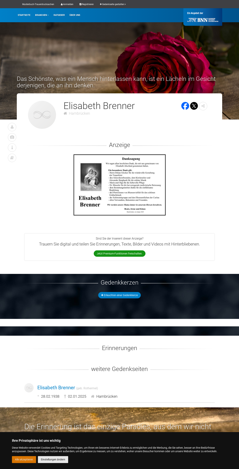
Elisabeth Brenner (67, 387)
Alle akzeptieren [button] (24, 459)
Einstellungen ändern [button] (53, 459)
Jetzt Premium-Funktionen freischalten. (119, 253)
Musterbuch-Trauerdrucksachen (38, 4)
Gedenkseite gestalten (112, 4)
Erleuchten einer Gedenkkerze (119, 295)
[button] (203, 106)
